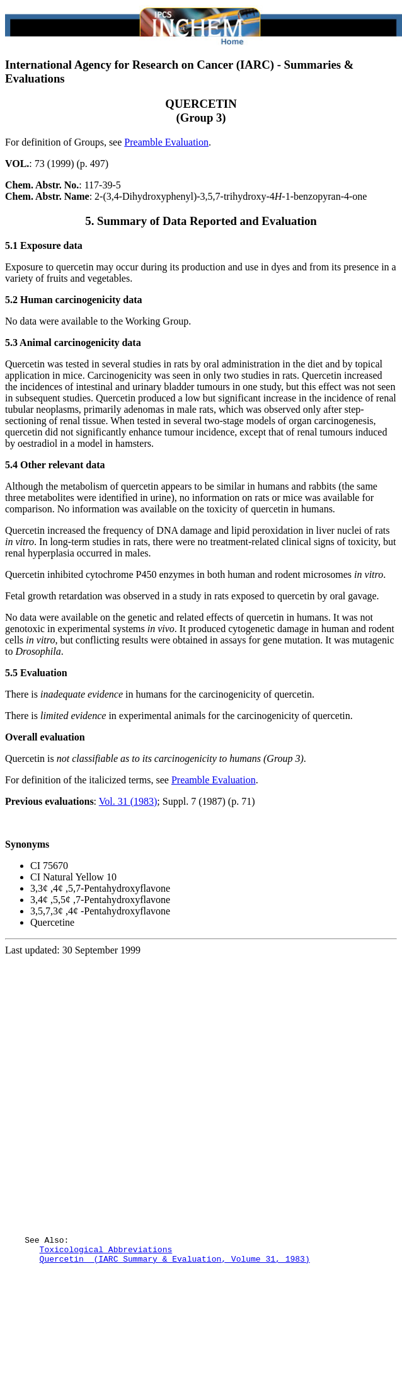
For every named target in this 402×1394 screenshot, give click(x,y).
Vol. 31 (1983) (128, 801)
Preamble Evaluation (166, 142)
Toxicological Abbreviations (106, 1304)
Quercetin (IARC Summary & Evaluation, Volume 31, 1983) (175, 1315)
